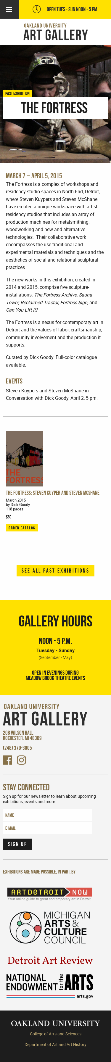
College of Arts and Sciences (55, 1034)
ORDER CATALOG (22, 528)
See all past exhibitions (55, 571)
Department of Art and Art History (55, 1044)
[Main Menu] (9, 9)
